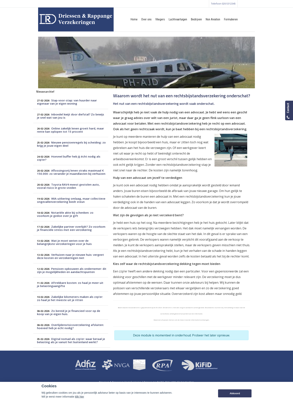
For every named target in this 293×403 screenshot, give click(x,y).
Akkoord (235, 393)
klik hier (79, 396)
